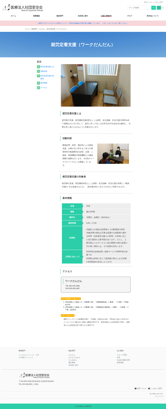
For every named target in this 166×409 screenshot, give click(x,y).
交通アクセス (148, 2)
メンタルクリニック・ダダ (29, 355)
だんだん (42, 29)
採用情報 (120, 362)
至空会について (153, 16)
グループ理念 (122, 355)
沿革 (118, 357)
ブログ (129, 16)
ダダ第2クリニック (26, 357)
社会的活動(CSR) (123, 360)
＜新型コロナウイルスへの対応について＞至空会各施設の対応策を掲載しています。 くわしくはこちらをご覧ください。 (83, 23)
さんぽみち (72, 360)
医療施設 (36, 16)
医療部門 (22, 351)
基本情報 (43, 83)
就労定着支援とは (47, 67)
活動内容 (43, 71)
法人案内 (120, 351)
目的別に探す (83, 16)
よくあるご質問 (158, 2)
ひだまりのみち (74, 357)
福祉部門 (59, 16)
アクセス (43, 87)
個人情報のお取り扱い (156, 394)
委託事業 (71, 362)
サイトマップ (159, 396)
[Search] (139, 8)
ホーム (13, 16)
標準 (159, 8)
